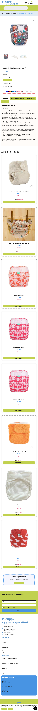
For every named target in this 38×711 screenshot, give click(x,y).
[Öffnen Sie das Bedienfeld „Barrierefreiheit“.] (35, 708)
